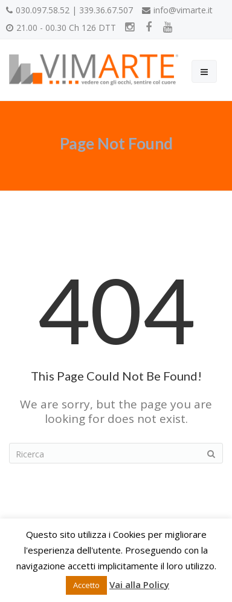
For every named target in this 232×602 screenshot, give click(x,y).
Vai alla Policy (139, 584)
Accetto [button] (86, 585)
